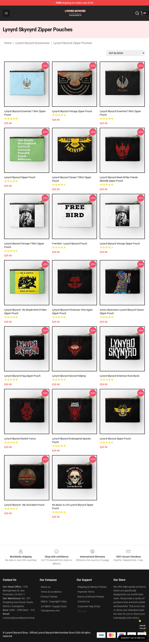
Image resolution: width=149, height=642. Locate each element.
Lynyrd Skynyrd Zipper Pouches (72, 43)
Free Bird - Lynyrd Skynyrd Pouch (69, 243)
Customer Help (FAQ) (89, 606)
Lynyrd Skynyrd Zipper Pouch (19, 177)
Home (7, 43)
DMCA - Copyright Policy (54, 601)
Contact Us (84, 601)
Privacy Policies (49, 596)
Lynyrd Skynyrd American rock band (119, 375)
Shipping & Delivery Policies (92, 587)
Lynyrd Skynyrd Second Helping (69, 375)
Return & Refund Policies (91, 596)
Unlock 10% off (142, 627)
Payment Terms (86, 591)
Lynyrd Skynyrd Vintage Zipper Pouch (72, 111)
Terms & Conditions (51, 591)
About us (45, 587)
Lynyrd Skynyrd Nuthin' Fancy (20, 438)
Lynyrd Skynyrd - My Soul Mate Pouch (24, 504)
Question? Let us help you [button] (133, 638)
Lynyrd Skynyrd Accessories (32, 43)
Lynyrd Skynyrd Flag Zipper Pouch (22, 375)
